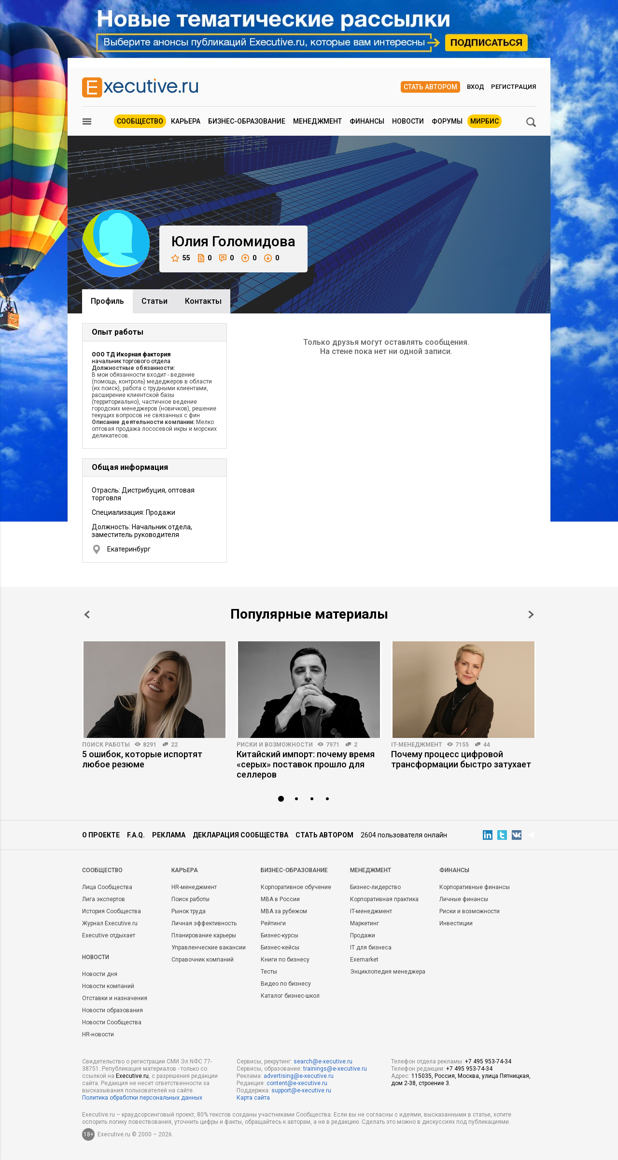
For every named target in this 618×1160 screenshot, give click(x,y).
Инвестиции (456, 923)
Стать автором (430, 87)
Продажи (362, 935)
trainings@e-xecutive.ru (335, 1068)
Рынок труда (188, 911)
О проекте (101, 835)
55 (180, 258)
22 (174, 744)
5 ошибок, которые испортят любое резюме (142, 759)
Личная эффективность (204, 923)
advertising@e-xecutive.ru (299, 1076)
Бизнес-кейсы (280, 947)
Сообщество (140, 121)
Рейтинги (273, 923)
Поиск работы (106, 744)
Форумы (447, 121)
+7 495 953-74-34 (488, 1061)
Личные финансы (463, 899)
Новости (408, 121)
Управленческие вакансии (208, 947)
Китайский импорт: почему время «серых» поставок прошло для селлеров (306, 764)
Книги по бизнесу (285, 959)
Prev (87, 614)
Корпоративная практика (384, 899)
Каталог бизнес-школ (290, 995)
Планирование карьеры (203, 935)
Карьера (185, 121)
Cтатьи (154, 301)
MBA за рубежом (284, 911)
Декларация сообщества (240, 835)
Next (531, 614)
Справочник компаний (202, 959)
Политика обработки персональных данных (142, 1097)
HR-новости (98, 1034)
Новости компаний (108, 986)
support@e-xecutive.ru (301, 1090)
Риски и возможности (275, 744)
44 (486, 744)
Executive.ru (132, 1076)
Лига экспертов (103, 899)
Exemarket (364, 959)
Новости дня (99, 974)
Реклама (168, 835)
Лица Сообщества (107, 887)
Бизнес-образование (246, 121)
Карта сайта (253, 1097)
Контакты (203, 301)
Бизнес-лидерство (375, 887)
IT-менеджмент (416, 744)
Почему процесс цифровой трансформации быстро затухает (461, 759)
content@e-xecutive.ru (297, 1083)
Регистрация (513, 86)
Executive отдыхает (108, 935)
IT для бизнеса (371, 947)
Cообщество (102, 870)
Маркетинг (364, 923)
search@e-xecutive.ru (323, 1061)
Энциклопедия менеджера (387, 971)
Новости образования (112, 1010)
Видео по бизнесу (286, 983)
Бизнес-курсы (279, 935)
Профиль (107, 301)
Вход (475, 86)
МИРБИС (484, 121)
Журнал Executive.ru (110, 923)
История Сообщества (111, 911)
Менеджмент (317, 121)
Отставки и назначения (114, 998)
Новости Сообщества (111, 1022)
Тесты (269, 971)
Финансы (367, 121)
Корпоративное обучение (296, 887)
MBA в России (280, 899)
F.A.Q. (136, 835)
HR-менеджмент (194, 887)
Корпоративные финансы (474, 887)
